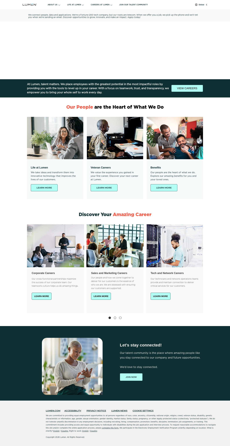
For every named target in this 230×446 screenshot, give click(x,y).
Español (93, 431)
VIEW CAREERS (187, 88)
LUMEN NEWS (119, 410)
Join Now (131, 377)
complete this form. (110, 428)
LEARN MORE (44, 187)
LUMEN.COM (53, 410)
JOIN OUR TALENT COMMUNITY (133, 5)
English (56, 431)
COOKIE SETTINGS (143, 410)
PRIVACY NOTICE (96, 410)
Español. (65, 431)
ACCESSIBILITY (72, 410)
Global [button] (201, 5)
